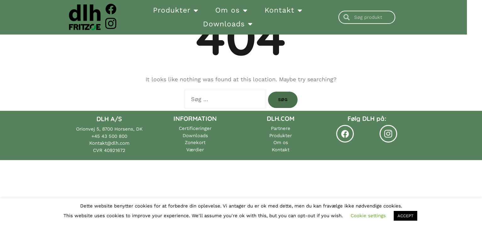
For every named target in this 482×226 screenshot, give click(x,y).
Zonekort (195, 142)
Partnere (280, 128)
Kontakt (291, 10)
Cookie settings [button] (368, 215)
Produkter (183, 10)
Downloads (235, 24)
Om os (239, 10)
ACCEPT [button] (405, 215)
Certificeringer (195, 128)
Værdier (195, 150)
